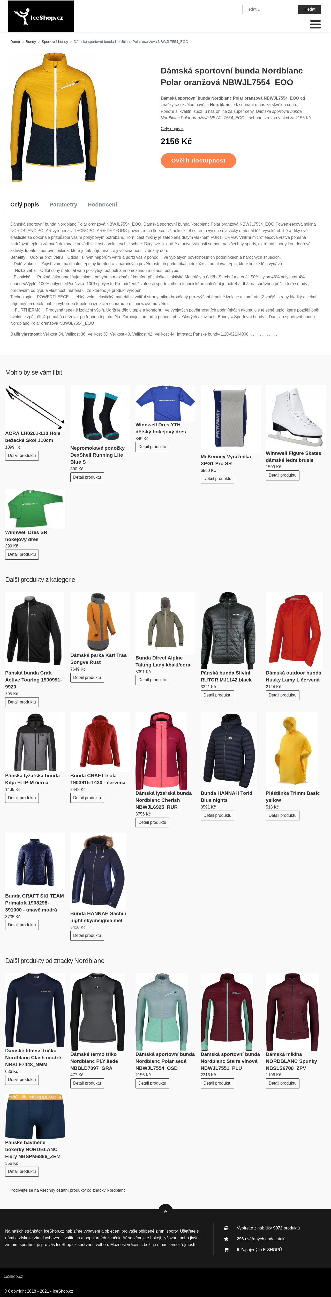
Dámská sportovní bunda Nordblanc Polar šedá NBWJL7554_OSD (165, 1061)
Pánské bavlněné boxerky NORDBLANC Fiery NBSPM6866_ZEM (33, 1149)
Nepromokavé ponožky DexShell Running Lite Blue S (97, 455)
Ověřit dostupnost (198, 160)
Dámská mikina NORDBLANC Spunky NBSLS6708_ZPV (291, 1061)
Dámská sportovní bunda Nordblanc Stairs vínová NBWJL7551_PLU (230, 1061)
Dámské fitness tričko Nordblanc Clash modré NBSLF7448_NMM (33, 1057)
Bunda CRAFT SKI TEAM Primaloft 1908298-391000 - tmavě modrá (34, 903)
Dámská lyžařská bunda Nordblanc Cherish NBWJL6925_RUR (164, 800)
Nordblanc (89, 960)
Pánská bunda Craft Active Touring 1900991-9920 (33, 680)
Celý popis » (172, 129)
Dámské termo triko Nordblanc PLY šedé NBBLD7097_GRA (94, 1061)
